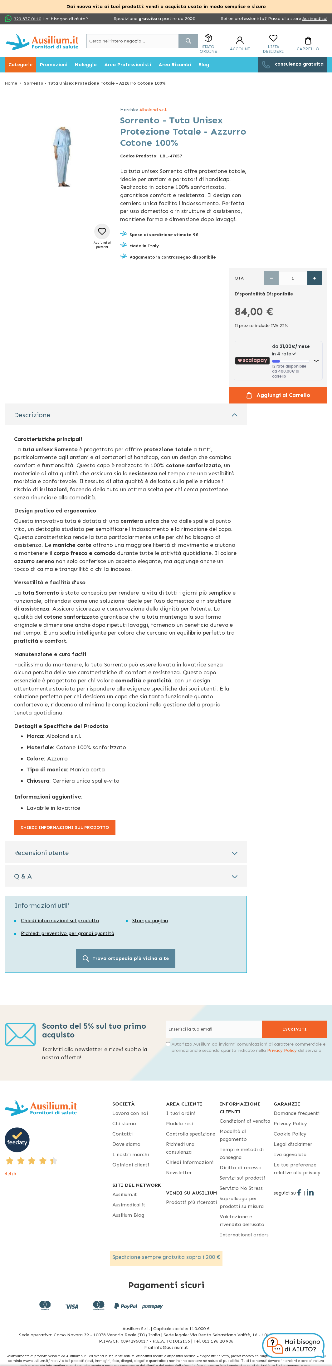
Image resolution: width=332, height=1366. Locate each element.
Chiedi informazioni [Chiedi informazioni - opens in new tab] (189, 1162)
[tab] (126, 414)
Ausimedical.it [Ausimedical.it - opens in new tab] (128, 1205)
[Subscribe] (294, 1029)
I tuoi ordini (180, 1113)
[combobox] (142, 41)
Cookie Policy (290, 1134)
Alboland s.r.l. (153, 109)
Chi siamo (124, 1123)
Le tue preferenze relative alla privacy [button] (297, 1168)
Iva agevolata (290, 1154)
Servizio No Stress (241, 1188)
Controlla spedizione (190, 1134)
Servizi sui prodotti (242, 1178)
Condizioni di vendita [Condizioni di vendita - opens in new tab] (245, 1121)
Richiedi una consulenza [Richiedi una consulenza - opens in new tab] (180, 1148)
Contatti (122, 1134)
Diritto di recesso (240, 1168)
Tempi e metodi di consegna (242, 1153)
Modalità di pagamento (233, 1135)
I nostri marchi (130, 1154)
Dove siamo (126, 1144)
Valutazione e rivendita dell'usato (242, 1220)
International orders (244, 1235)
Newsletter (179, 1172)
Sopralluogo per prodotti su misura (242, 1202)
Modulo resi (179, 1123)
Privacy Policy (282, 1050)
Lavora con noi (130, 1113)
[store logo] (42, 42)
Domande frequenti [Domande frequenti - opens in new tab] (297, 1113)
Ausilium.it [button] (124, 1194)
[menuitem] (20, 65)
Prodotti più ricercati (191, 1202)
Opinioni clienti (130, 1165)
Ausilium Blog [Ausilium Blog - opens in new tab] (128, 1215)
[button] (102, 237)
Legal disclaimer (293, 1144)
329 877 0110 (27, 19)
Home (11, 83)
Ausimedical (314, 18)
